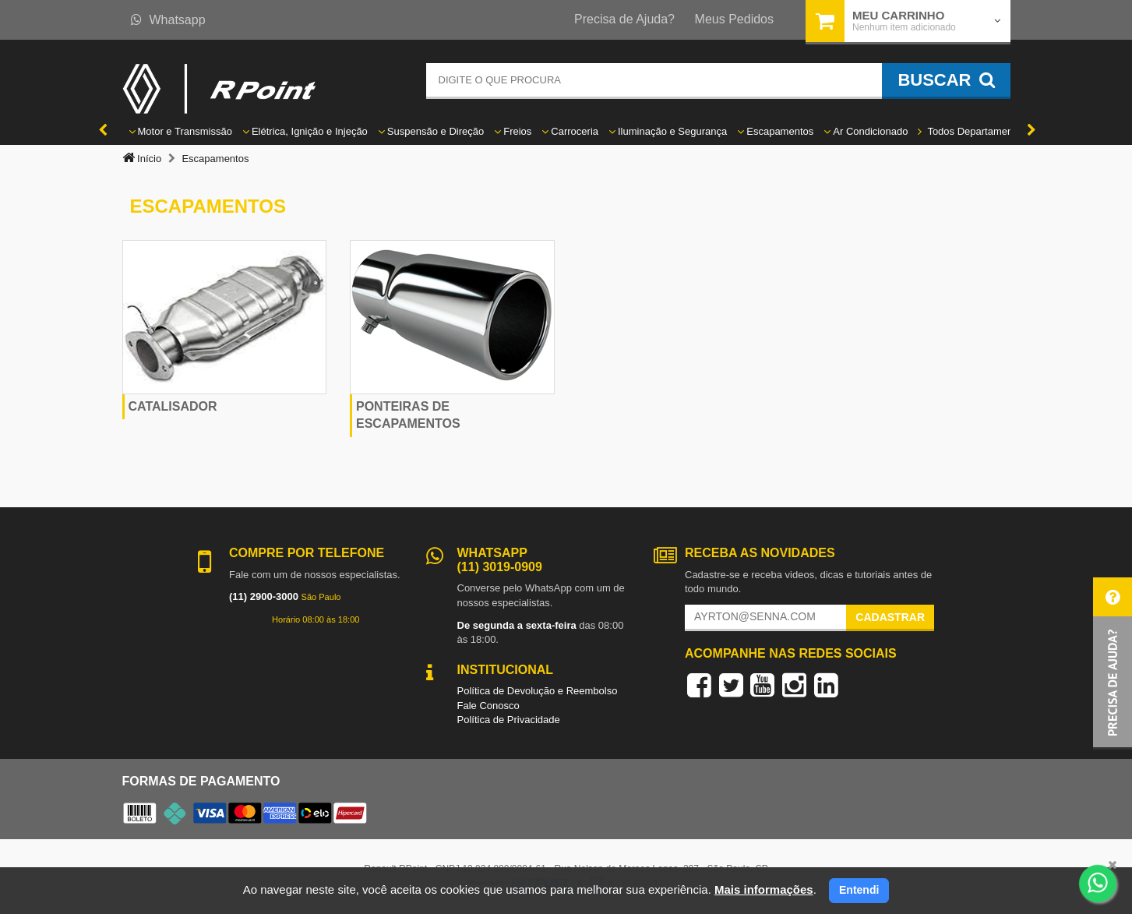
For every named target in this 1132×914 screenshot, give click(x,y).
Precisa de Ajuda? (624, 19)
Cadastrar (890, 617)
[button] (1112, 663)
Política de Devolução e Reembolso (537, 691)
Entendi (859, 890)
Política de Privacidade (508, 719)
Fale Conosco (488, 705)
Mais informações (763, 889)
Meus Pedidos (734, 19)
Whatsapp (168, 19)
